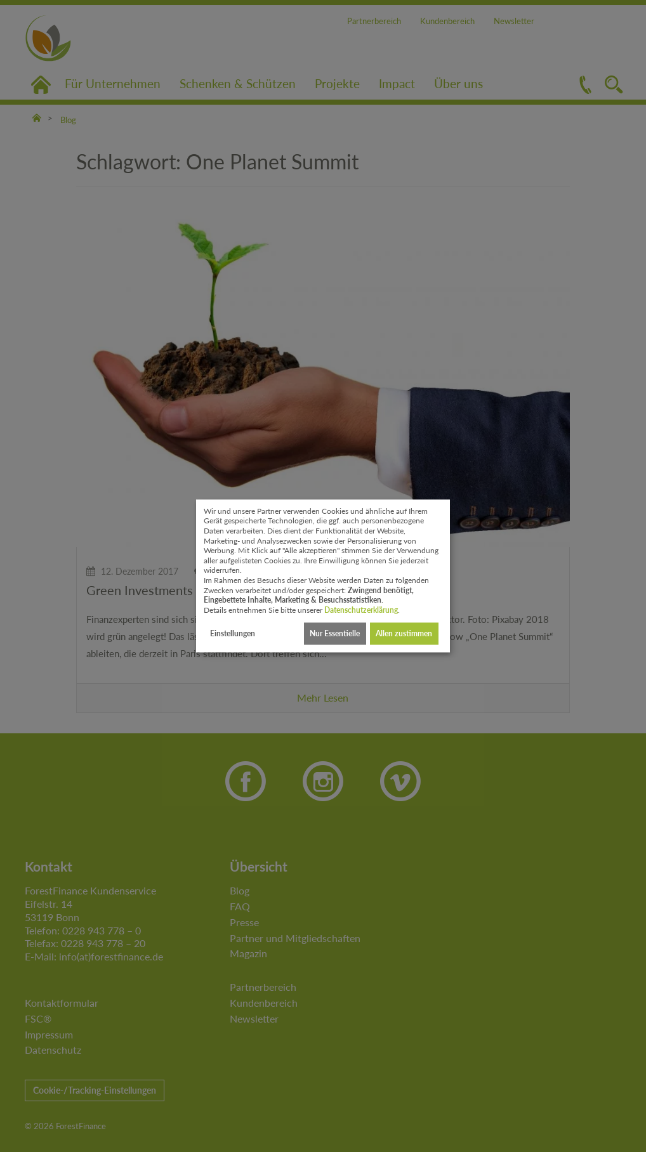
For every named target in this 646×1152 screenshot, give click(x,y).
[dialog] (323, 575)
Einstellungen (232, 633)
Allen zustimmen (404, 633)
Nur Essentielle (335, 633)
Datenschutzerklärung (361, 610)
